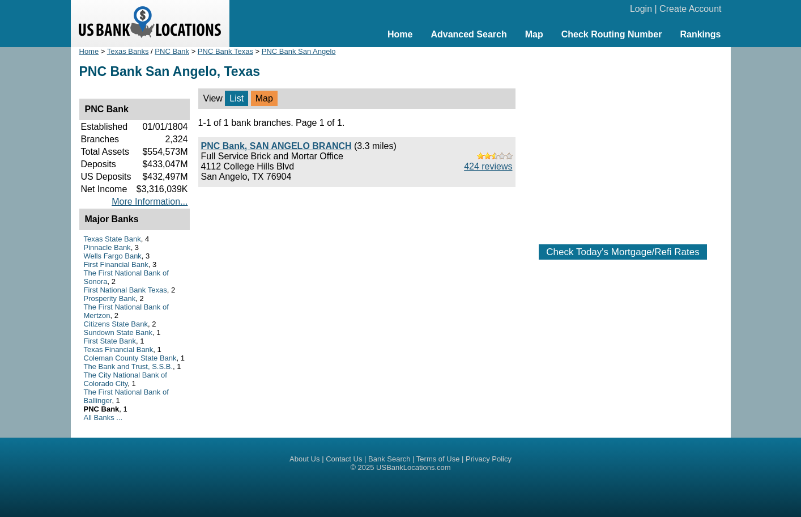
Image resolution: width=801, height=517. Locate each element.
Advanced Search (468, 34)
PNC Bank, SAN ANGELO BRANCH (276, 146)
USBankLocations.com (413, 467)
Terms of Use (438, 459)
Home (399, 34)
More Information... (150, 201)
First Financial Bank (116, 264)
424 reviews (488, 166)
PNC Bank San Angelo (299, 51)
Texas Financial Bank (119, 349)
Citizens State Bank (116, 324)
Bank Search (389, 459)
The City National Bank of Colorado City (125, 379)
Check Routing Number (611, 34)
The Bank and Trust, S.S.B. (128, 366)
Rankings (700, 34)
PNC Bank (172, 51)
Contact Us (344, 459)
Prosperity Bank (110, 298)
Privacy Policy (489, 459)
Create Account (690, 9)
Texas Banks (128, 51)
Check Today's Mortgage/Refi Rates (622, 252)
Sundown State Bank (118, 332)
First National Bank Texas (125, 290)
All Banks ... (103, 417)
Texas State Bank (112, 239)
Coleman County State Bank (130, 358)
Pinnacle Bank (107, 247)
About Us (304, 459)
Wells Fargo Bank (113, 256)
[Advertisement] (623, 140)
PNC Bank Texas (225, 51)
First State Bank (110, 341)
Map (534, 34)
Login (641, 9)
